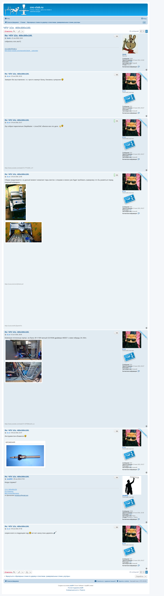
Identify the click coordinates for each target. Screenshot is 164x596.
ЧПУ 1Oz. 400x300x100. (17, 27)
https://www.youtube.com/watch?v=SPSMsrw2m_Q (19, 424)
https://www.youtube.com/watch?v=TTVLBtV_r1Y (19, 168)
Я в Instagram (9, 491)
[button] (141, 31)
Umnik (124, 54)
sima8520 (125, 495)
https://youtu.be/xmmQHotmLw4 (14, 284)
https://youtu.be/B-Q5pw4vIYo (13, 325)
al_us (124, 91)
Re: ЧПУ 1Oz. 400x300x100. (18, 35)
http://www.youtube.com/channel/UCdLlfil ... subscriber (21, 50)
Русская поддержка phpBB (75, 588)
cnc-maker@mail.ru (11, 49)
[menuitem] (7, 18)
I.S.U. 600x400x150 (11, 489)
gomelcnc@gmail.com (21, 495)
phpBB (71, 585)
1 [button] (143, 31)
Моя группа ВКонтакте (12, 493)
